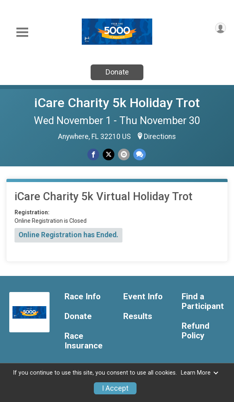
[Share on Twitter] (108, 154)
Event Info (143, 296)
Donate (117, 72)
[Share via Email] (124, 154)
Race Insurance (83, 341)
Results (137, 316)
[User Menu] (220, 28)
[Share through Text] (139, 154)
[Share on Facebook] (93, 154)
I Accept (115, 388)
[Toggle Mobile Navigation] (22, 32)
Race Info (82, 296)
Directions (160, 137)
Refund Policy (195, 330)
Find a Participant (203, 301)
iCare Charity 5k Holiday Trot (117, 102)
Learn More (200, 372)
